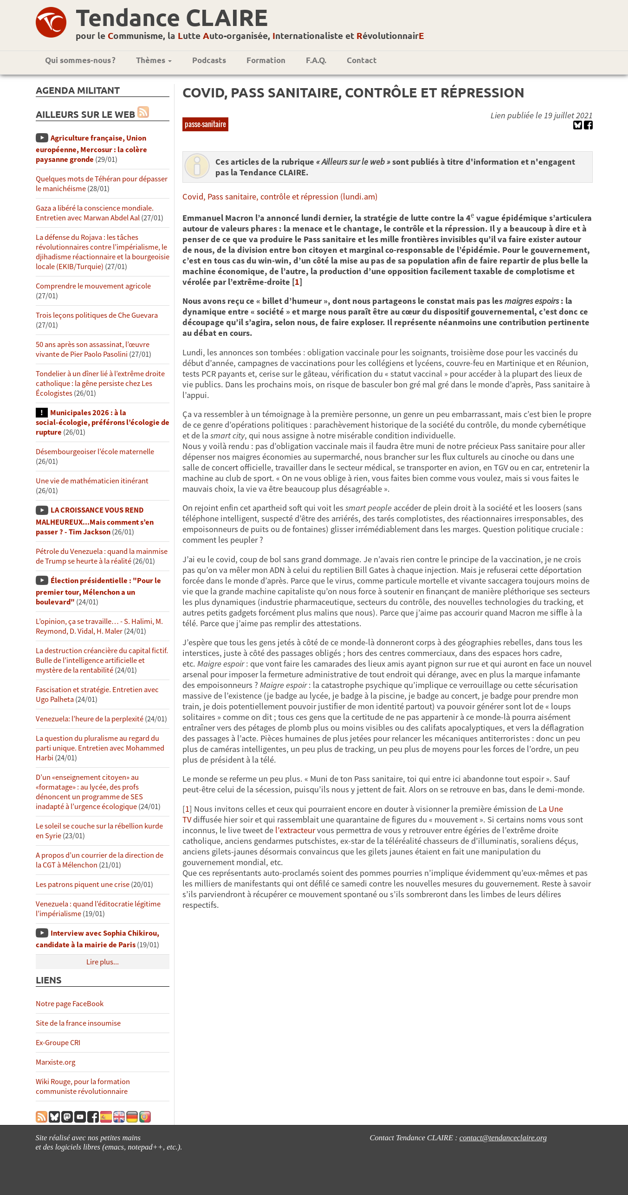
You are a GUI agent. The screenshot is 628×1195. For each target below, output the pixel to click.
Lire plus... (102, 962)
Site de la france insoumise (78, 1023)
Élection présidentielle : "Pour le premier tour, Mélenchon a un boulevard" (98, 591)
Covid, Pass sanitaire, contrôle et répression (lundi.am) (280, 196)
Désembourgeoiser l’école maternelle (95, 451)
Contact (362, 60)
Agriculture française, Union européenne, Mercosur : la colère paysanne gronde (91, 148)
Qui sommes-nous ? (80, 60)
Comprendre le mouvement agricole (93, 286)
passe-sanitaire (205, 124)
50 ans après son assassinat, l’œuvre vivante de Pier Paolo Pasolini (92, 349)
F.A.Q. (316, 60)
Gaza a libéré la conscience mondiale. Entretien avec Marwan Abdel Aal (95, 213)
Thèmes (154, 60)
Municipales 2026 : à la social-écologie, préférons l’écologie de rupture (102, 422)
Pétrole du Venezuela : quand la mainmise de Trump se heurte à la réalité (102, 556)
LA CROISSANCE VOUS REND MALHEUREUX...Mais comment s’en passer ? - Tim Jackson (95, 520)
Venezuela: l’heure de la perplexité (89, 719)
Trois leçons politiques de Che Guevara (97, 315)
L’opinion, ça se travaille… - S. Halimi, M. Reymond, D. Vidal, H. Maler (99, 626)
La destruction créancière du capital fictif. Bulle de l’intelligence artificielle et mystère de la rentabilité (102, 660)
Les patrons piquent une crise (82, 884)
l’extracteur (295, 830)
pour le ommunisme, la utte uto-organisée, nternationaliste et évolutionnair (250, 35)
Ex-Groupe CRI (58, 1042)
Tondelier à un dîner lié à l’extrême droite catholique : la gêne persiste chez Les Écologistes (100, 383)
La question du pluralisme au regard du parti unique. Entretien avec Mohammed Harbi (100, 748)
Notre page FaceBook (70, 1004)
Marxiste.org (55, 1062)
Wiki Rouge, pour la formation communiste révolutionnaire (83, 1086)
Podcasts (209, 60)
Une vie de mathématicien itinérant (92, 481)
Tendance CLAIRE (172, 17)
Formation (265, 60)
